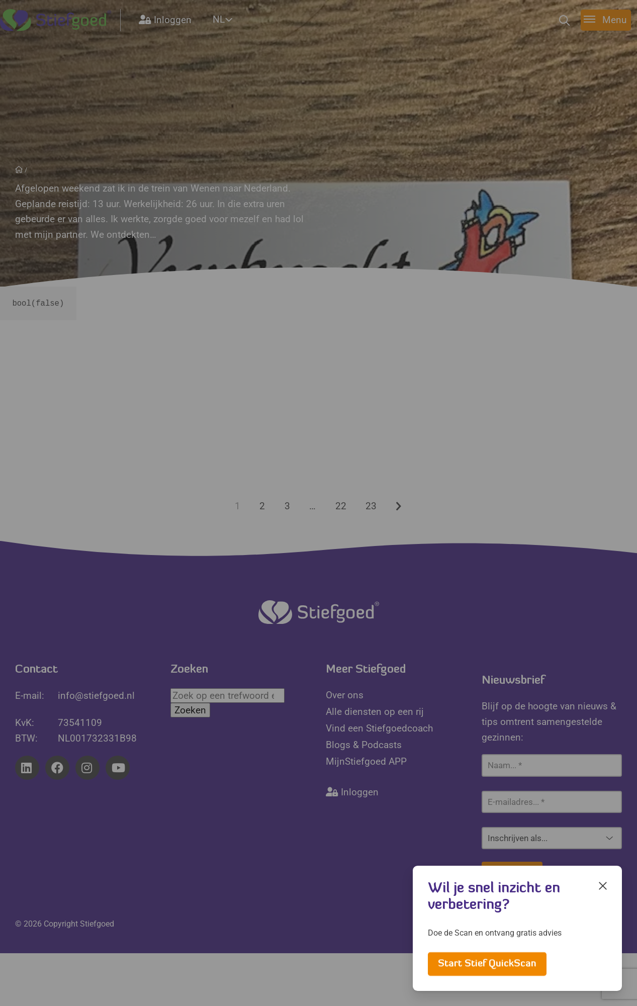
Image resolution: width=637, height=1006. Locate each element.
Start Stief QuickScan (487, 964)
